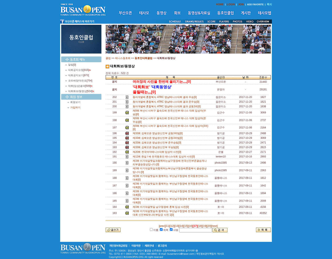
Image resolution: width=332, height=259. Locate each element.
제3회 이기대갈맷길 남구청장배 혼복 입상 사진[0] (161, 206)
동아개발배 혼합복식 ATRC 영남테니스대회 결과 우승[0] (165, 97)
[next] (214, 226)
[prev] (162, 226)
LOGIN (231, 4)
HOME (220, 4)
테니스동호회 (122, 58)
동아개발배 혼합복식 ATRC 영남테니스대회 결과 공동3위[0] (167, 106)
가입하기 (75, 107)
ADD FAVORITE (255, 4)
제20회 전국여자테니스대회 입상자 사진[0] (158, 151)
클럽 (108, 58)
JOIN (241, 4)
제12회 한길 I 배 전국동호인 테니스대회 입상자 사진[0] (164, 156)
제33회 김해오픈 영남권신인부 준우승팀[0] (158, 142)
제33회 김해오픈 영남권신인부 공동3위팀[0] (158, 133)
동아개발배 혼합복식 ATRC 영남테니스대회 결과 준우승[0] (167, 101)
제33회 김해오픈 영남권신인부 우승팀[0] (156, 147)
